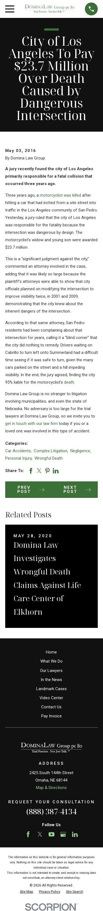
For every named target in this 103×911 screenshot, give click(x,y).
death (69, 382)
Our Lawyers (51, 670)
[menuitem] (26, 892)
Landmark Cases (51, 688)
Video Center (51, 697)
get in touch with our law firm (31, 423)
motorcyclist (51, 195)
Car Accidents (18, 450)
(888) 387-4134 (51, 811)
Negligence (80, 450)
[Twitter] (40, 834)
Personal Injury (18, 458)
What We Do (51, 661)
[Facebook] (28, 834)
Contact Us (51, 706)
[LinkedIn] (75, 834)
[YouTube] (51, 834)
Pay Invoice (51, 716)
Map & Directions (51, 787)
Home (51, 652)
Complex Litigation (50, 450)
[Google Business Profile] (63, 834)
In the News (51, 679)
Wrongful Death (49, 458)
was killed (72, 195)
